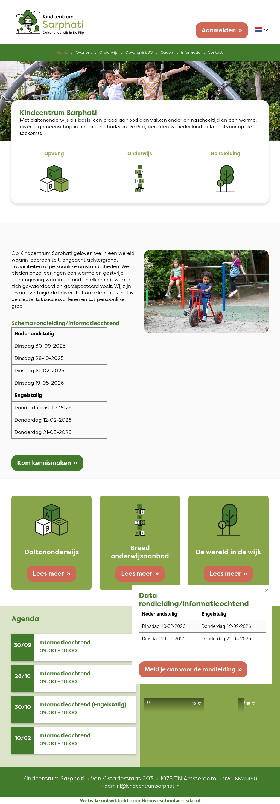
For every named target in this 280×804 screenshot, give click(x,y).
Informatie (190, 52)
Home (63, 52)
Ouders (167, 52)
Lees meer (48, 574)
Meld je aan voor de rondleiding (184, 668)
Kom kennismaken (44, 463)
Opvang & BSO (139, 52)
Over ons (84, 52)
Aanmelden (219, 30)
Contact (215, 52)
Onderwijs (109, 52)
